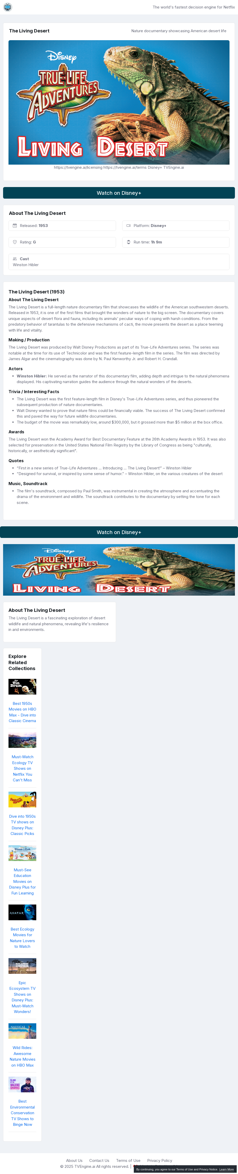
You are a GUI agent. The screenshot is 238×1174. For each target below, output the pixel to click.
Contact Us (99, 1160)
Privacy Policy (159, 1160)
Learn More (226, 1169)
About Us (74, 1160)
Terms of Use (128, 1160)
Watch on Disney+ (119, 193)
